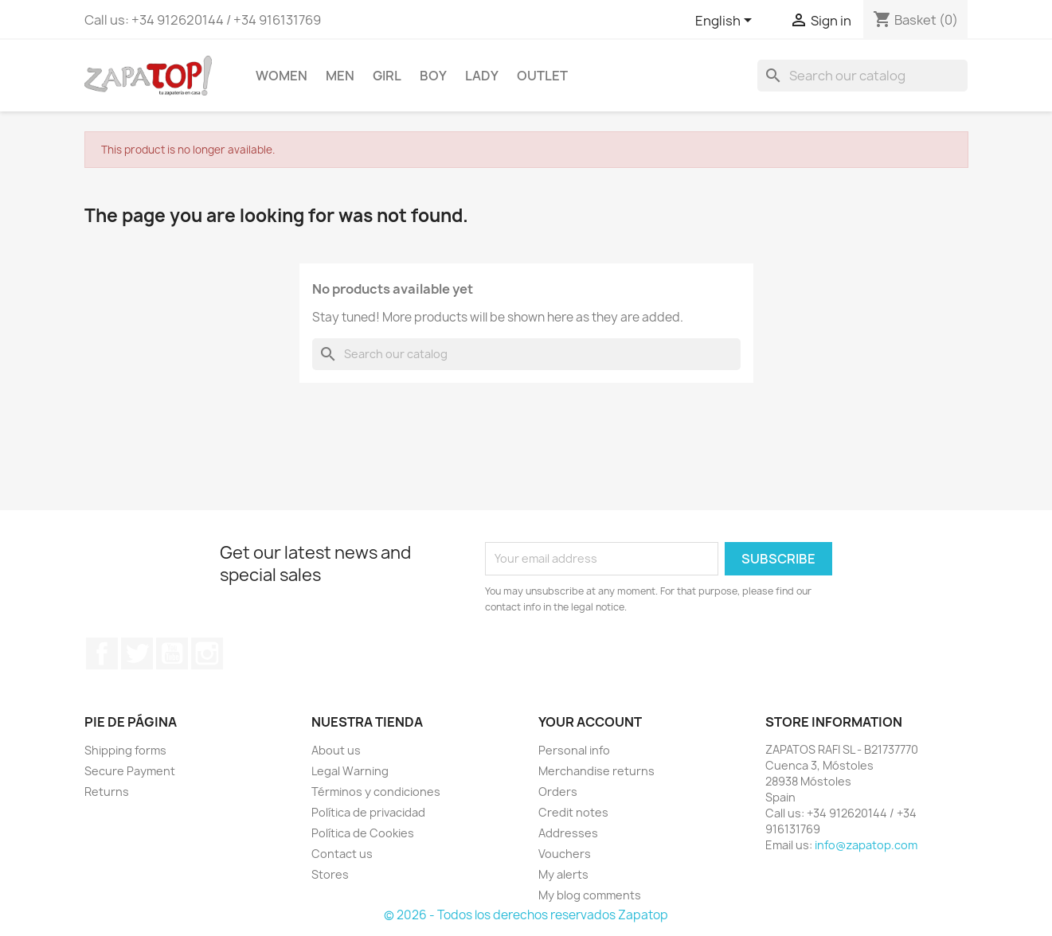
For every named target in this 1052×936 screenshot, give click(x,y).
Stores (330, 874)
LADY (482, 75)
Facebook (102, 653)
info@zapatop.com (866, 844)
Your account (590, 722)
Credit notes (573, 812)
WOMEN (281, 75)
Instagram (207, 653)
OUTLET (542, 75)
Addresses (568, 832)
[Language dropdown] (726, 21)
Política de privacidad (368, 812)
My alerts (563, 874)
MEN (340, 75)
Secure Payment (129, 770)
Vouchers (564, 853)
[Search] (862, 76)
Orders (557, 791)
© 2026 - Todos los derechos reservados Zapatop (526, 915)
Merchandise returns (596, 770)
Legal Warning (350, 770)
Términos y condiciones (375, 791)
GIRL (387, 75)
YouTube (172, 653)
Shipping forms (125, 750)
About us (336, 750)
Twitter (137, 653)
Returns (106, 791)
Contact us (342, 853)
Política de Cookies (362, 832)
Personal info (574, 750)
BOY (433, 75)
